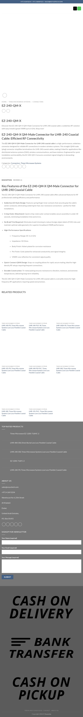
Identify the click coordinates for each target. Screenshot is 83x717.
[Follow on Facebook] (4, 524)
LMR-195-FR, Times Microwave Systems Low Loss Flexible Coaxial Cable (14, 370)
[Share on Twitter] (12, 166)
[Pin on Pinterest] (20, 166)
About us (54, 710)
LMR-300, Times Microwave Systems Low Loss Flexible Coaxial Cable (68, 370)
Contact (46, 710)
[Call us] (79, 8)
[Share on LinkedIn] (24, 166)
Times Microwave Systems (19, 102)
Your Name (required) (9, 538)
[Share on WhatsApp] (4, 166)
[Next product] (3, 111)
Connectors (38, 102)
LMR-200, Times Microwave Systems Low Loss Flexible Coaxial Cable (14, 413)
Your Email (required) (9, 548)
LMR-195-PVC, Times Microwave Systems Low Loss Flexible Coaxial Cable (41, 413)
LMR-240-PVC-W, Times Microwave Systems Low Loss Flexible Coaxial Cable (39, 327)
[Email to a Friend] (16, 166)
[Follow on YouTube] (20, 524)
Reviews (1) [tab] (17, 180)
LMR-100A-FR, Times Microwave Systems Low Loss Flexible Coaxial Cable (68, 327)
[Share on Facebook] (8, 166)
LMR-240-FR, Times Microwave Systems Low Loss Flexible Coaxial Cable (14, 327)
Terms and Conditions (33, 710)
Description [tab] (7, 180)
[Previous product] (8, 111)
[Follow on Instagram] (8, 524)
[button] (3, 9)
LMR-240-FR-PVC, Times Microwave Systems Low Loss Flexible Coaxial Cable (39, 370)
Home (4, 102)
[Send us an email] (75, 8)
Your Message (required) (10, 557)
